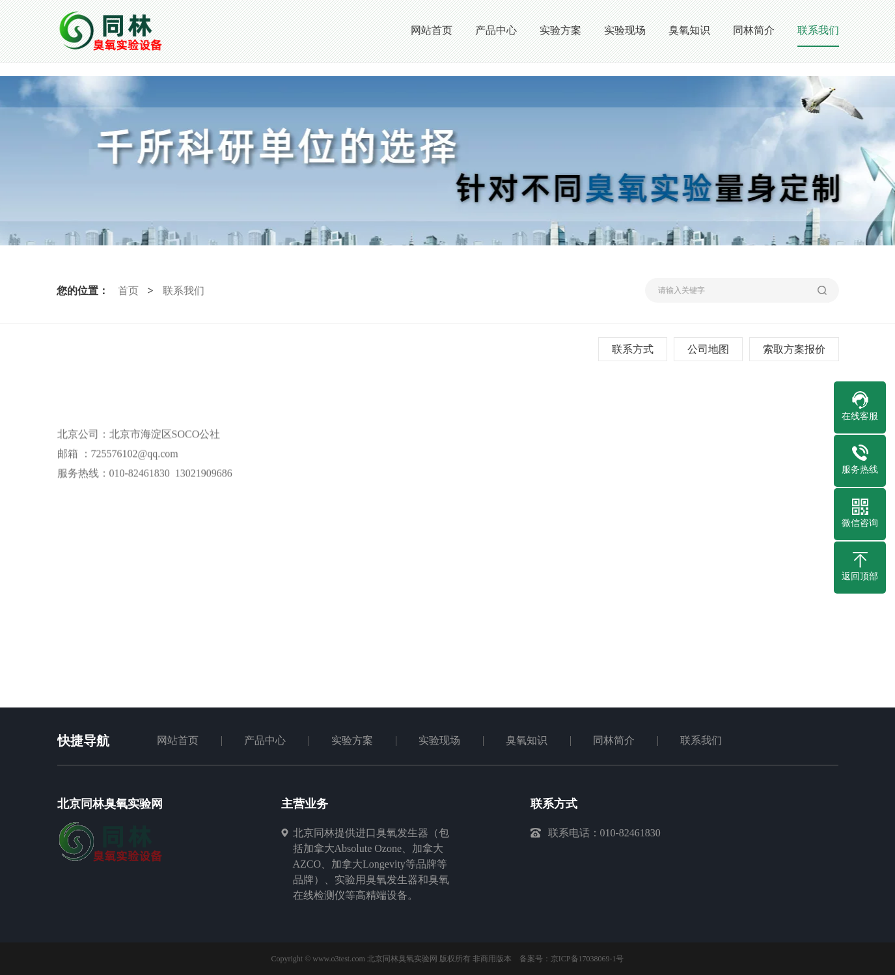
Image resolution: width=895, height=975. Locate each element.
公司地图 (709, 349)
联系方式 (633, 349)
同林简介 (614, 740)
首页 (127, 290)
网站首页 (178, 740)
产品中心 (265, 740)
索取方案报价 (795, 349)
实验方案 (352, 740)
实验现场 (439, 740)
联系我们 (182, 290)
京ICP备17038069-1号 (587, 958)
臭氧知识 (526, 740)
